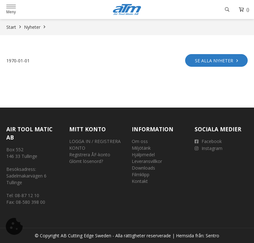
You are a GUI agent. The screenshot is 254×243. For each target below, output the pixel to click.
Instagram (208, 148)
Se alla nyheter (216, 60)
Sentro (212, 236)
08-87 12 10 (27, 195)
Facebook (208, 141)
